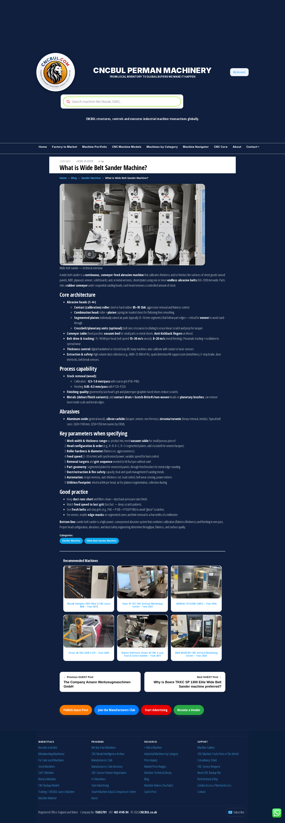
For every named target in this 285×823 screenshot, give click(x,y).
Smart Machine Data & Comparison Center (113, 791)
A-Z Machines (98, 779)
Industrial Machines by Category (161, 754)
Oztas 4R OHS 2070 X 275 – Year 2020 (89, 652)
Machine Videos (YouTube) (158, 785)
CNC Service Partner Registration (108, 772)
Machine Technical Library (158, 772)
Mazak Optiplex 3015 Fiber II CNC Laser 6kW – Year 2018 (89, 605)
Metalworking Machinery (51, 754)
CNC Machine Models (126, 146)
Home (43, 146)
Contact (251, 146)
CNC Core (221, 146)
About (237, 146)
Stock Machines (46, 766)
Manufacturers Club (101, 760)
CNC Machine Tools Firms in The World (217, 754)
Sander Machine (91, 178)
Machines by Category (162, 146)
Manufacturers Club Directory (107, 766)
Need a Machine (47, 779)
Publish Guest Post (75, 710)
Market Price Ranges (155, 766)
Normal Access (223, 785)
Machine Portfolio (94, 146)
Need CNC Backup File (209, 772)
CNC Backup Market (48, 785)
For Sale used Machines (51, 760)
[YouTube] (236, 812)
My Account (239, 72)
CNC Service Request (208, 766)
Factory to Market (64, 146)
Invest (94, 798)
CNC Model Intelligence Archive (107, 754)
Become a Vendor (188, 710)
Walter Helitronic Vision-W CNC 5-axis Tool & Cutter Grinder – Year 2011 (142, 654)
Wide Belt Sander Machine (101, 540)
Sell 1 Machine (46, 772)
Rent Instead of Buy (207, 779)
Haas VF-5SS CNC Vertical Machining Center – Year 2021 (142, 605)
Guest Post (150, 791)
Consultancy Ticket (207, 760)
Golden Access (205, 785)
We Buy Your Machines (103, 747)
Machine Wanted (47, 798)
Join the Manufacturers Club (116, 710)
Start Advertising (156, 710)
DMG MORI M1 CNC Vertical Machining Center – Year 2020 (196, 654)
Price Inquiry (150, 760)
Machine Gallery (206, 747)
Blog (74, 178)
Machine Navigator (196, 146)
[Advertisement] (109, 25)
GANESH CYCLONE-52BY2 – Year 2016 (196, 603)
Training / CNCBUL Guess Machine (56, 791)
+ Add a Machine (153, 747)
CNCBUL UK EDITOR (85, 161)
